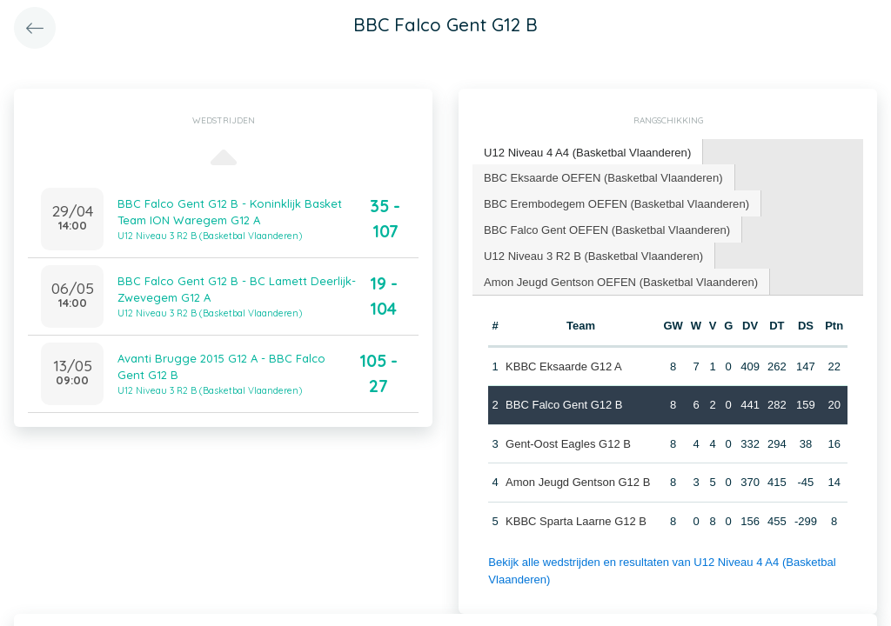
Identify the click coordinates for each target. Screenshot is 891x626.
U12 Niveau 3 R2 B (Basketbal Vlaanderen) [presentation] (593, 254)
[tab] (587, 152)
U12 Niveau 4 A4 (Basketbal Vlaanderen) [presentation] (587, 151)
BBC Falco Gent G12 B (564, 403)
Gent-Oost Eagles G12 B (568, 443)
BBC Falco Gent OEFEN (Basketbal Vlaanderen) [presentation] (606, 228)
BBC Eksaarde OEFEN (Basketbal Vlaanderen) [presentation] (602, 176)
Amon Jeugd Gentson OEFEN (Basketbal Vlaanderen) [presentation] (620, 280)
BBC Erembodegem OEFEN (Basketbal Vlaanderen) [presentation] (615, 202)
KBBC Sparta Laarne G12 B (576, 520)
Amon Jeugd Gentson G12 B (578, 481)
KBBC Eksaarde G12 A (564, 365)
